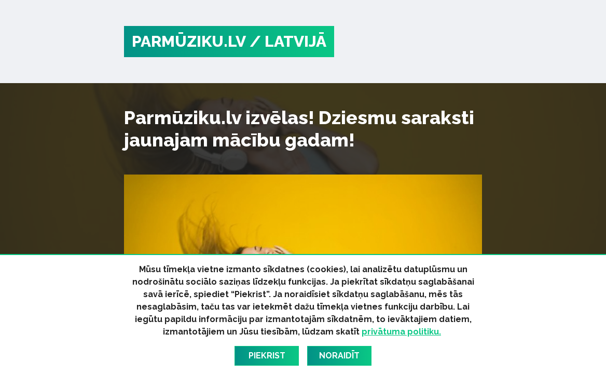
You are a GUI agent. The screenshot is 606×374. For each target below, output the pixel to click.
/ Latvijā (288, 41)
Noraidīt (339, 355)
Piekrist (267, 355)
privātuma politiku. (401, 332)
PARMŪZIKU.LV (189, 41)
